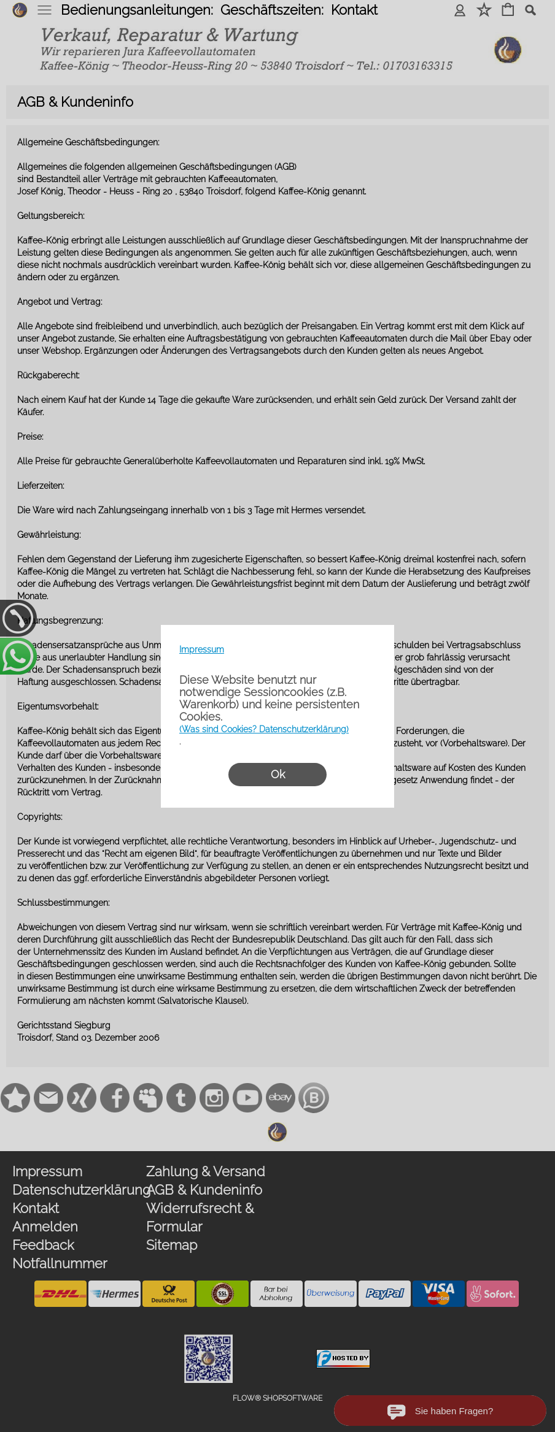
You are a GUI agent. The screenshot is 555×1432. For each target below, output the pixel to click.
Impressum (201, 649)
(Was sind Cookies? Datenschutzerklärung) (264, 729)
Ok (278, 774)
